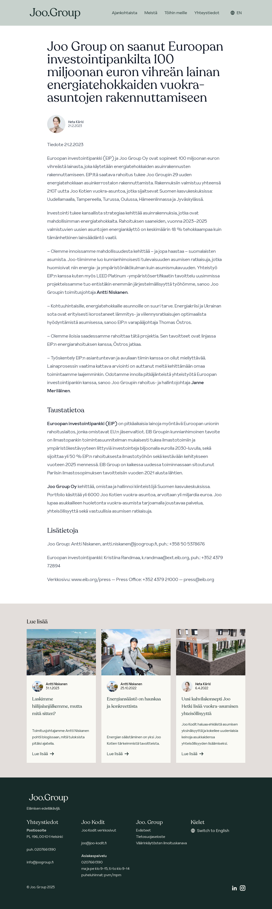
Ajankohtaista (124, 12)
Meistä (150, 12)
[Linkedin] (234, 888)
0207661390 (45, 849)
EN (236, 12)
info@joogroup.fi (40, 862)
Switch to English (210, 830)
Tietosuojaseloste (150, 836)
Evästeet (143, 830)
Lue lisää (43, 754)
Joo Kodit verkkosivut (98, 830)
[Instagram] (242, 888)
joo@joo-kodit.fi (94, 842)
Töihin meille (175, 12)
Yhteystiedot (206, 12)
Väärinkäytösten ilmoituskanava (161, 842)
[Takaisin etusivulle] (55, 12)
